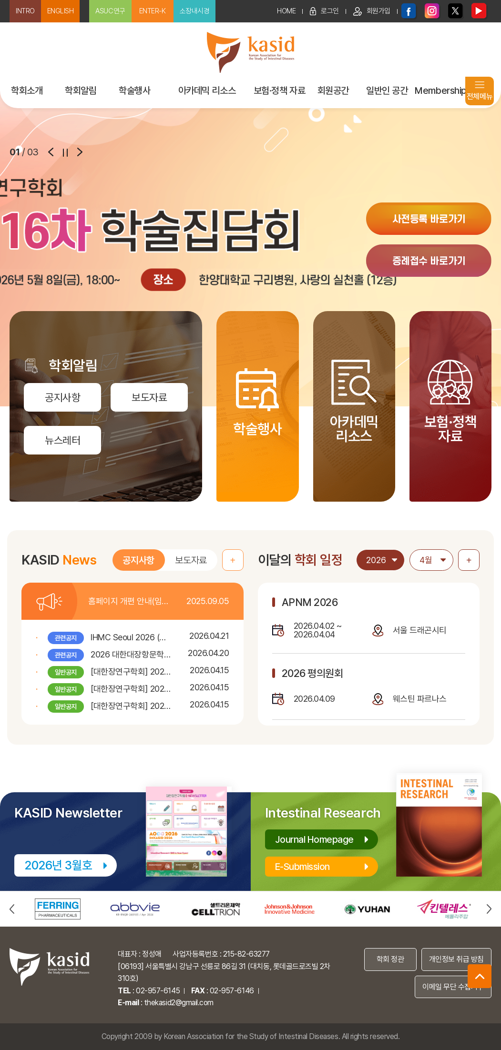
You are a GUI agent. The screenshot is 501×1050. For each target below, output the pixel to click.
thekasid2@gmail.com (179, 1002)
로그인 (324, 11)
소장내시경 (195, 11)
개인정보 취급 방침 (456, 959)
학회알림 (80, 90)
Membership (440, 90)
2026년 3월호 (58, 865)
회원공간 (333, 90)
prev (50, 152)
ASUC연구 (110, 11)
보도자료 (190, 560)
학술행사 (134, 90)
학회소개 (26, 90)
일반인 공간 (387, 90)
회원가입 (371, 11)
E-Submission (302, 866)
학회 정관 (390, 959)
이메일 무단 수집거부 (453, 986)
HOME (286, 11)
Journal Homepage (314, 839)
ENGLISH (60, 11)
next (79, 152)
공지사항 (138, 560)
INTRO (25, 11)
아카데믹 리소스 (206, 90)
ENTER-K (152, 11)
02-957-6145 (158, 990)
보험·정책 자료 (279, 90)
